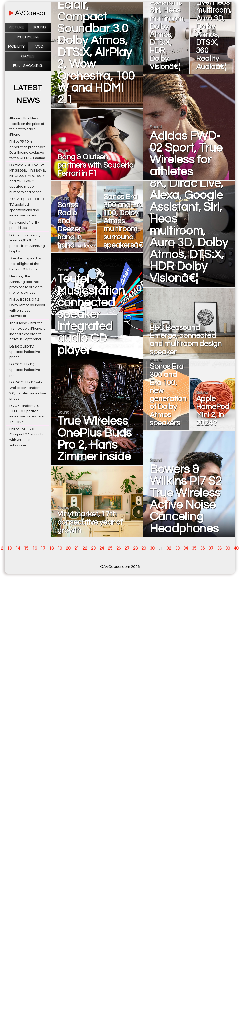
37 (211, 548)
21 (76, 548)
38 (219, 548)
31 (160, 548)
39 (227, 548)
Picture (16, 27)
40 (236, 548)
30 (152, 548)
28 (135, 548)
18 (51, 548)
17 (43, 548)
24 (102, 548)
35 (194, 548)
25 (110, 548)
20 (68, 548)
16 (34, 548)
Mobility (16, 46)
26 (118, 548)
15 (26, 548)
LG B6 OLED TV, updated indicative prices (24, 352)
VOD (39, 46)
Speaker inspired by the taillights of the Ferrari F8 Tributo (25, 263)
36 (202, 548)
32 (169, 548)
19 (60, 548)
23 (93, 548)
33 (177, 548)
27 (127, 548)
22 (85, 548)
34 (185, 548)
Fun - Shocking (27, 66)
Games (27, 56)
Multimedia (28, 37)
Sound (39, 27)
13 (9, 548)
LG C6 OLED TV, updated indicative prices (24, 369)
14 (18, 548)
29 (143, 548)
